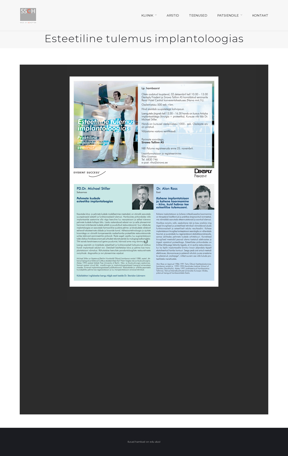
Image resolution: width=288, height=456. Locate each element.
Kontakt (260, 15)
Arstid (173, 15)
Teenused (198, 15)
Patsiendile (228, 15)
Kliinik (147, 15)
